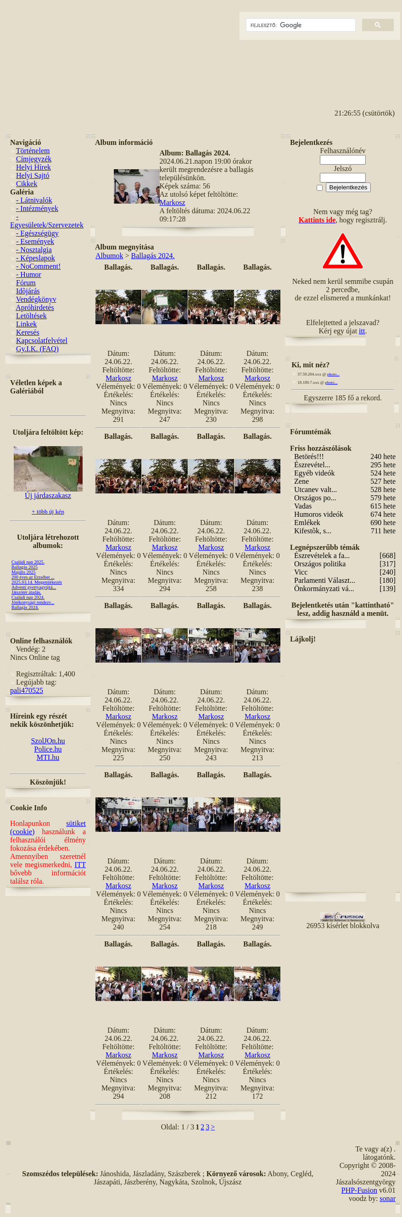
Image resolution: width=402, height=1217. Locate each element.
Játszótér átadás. (26, 592)
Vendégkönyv (36, 299)
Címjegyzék (33, 159)
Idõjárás (28, 291)
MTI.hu (48, 757)
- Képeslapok (35, 258)
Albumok (109, 256)
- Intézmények (37, 208)
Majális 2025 (23, 572)
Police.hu (48, 749)
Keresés (27, 332)
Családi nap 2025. (28, 561)
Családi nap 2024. (28, 597)
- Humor (28, 274)
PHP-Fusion (359, 1190)
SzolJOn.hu (48, 741)
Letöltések (31, 316)
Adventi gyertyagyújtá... (33, 587)
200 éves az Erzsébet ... (33, 577)
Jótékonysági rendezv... (32, 602)
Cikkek (26, 184)
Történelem (33, 151)
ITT (80, 864)
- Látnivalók (34, 200)
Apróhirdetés (35, 307)
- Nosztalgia (34, 250)
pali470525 (26, 690)
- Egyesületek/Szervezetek (47, 221)
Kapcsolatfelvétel (41, 340)
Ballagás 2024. (25, 607)
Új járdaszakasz (48, 492)
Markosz (172, 202)
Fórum (26, 283)
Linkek (26, 324)
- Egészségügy (37, 233)
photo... (333, 374)
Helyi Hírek (33, 167)
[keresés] (300, 25)
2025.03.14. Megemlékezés (36, 582)
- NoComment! (38, 266)
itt (362, 331)
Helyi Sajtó (32, 175)
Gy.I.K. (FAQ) (37, 349)
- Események (35, 241)
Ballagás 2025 (24, 567)
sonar (388, 1198)
